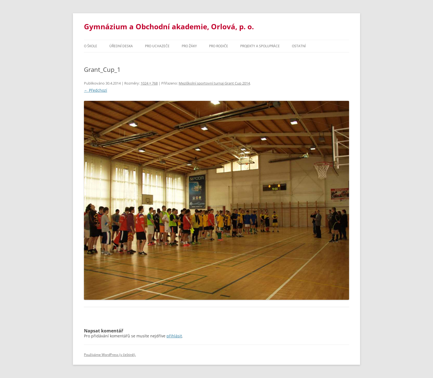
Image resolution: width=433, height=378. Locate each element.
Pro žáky (189, 46)
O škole (90, 46)
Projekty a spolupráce (260, 46)
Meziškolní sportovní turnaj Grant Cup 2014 (214, 83)
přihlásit (174, 335)
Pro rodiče (218, 46)
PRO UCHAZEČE (157, 46)
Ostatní (299, 46)
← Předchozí (95, 90)
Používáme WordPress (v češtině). (110, 354)
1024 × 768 (149, 83)
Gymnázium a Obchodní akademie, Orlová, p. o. (169, 27)
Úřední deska (121, 46)
